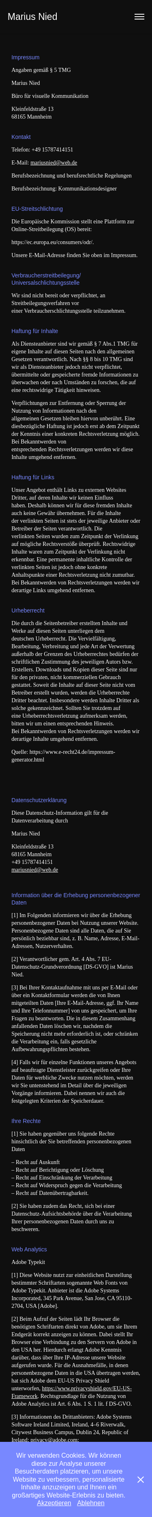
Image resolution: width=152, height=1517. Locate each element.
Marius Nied (33, 16)
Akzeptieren (54, 1503)
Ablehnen (91, 1503)
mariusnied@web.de (53, 163)
